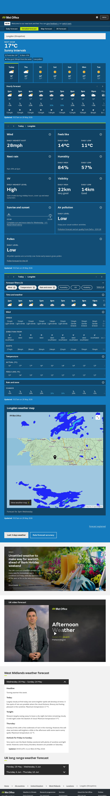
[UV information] (49, 178)
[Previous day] (8, 126)
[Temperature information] (102, 356)
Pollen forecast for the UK (17, 261)
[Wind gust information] (49, 134)
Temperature (26, 287)
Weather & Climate (29, 792)
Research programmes (47, 792)
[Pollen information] (100, 239)
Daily (12, 29)
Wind (10, 287)
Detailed (29, 29)
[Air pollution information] (100, 207)
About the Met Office (85, 792)
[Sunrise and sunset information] (49, 207)
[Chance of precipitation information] (49, 156)
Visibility (86, 287)
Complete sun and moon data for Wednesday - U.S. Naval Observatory (27, 223)
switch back (66, 23)
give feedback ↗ (53, 23)
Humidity (64, 287)
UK (61, 29)
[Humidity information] (100, 156)
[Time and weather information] (102, 294)
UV (75, 287)
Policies (100, 792)
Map (46, 29)
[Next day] (14, 126)
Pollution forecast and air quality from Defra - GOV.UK (79, 229)
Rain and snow (46, 287)
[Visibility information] (100, 178)
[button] (55, 458)
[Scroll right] (103, 86)
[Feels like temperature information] (100, 134)
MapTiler (88, 507)
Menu (104, 17)
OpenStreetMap (98, 507)
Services (62, 792)
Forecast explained (97, 526)
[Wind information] (102, 312)
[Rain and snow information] (102, 382)
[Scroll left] (97, 86)
